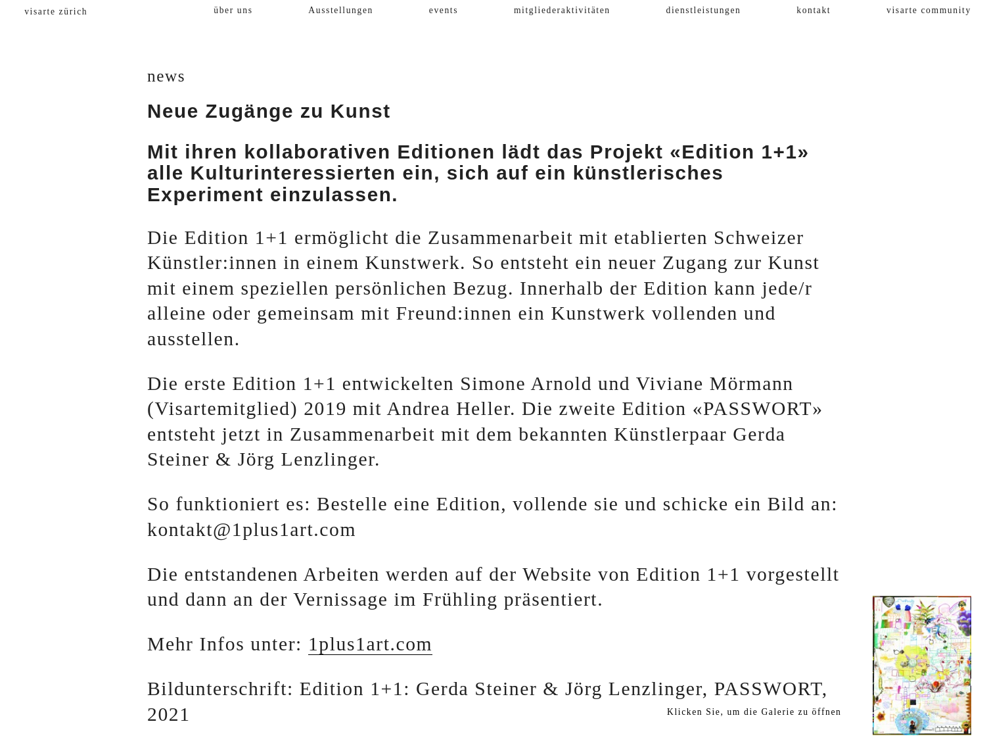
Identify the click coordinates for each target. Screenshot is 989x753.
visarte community (928, 10)
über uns (233, 10)
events (443, 10)
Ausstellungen (340, 10)
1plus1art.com (370, 643)
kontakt (813, 10)
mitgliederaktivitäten (562, 10)
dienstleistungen (703, 10)
